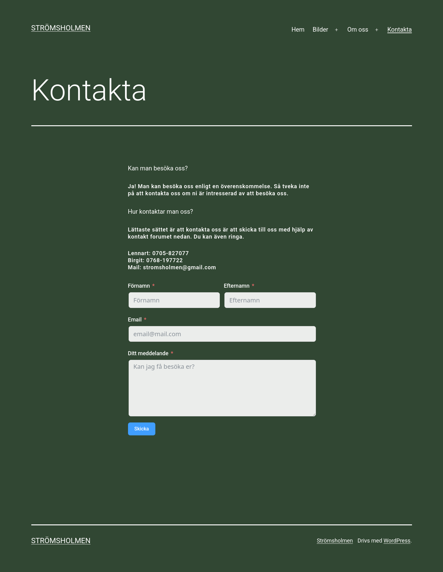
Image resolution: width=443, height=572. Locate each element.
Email (135, 319)
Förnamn (139, 285)
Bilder (320, 29)
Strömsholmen (61, 28)
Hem (297, 29)
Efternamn (237, 285)
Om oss (357, 29)
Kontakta (399, 29)
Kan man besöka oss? (158, 168)
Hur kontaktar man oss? (160, 211)
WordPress (396, 540)
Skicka (141, 429)
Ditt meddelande (148, 353)
